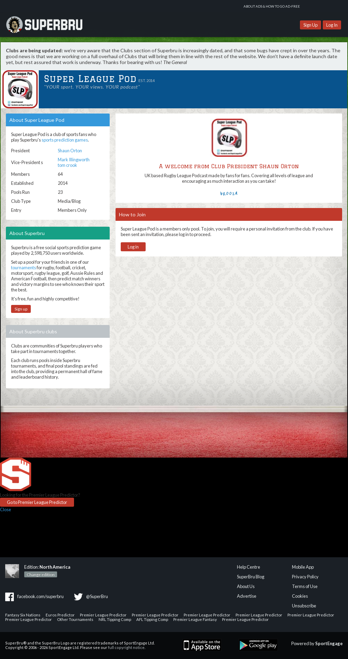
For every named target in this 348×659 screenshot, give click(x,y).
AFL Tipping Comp (152, 619)
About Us (246, 586)
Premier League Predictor (103, 615)
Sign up (21, 309)
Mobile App (303, 567)
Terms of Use (305, 586)
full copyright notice (126, 647)
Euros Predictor (60, 615)
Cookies (300, 596)
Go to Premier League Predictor (37, 502)
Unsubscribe (304, 605)
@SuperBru (97, 596)
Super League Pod (90, 79)
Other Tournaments (75, 619)
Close (5, 509)
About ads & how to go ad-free (272, 6)
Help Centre (248, 567)
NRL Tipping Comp (115, 619)
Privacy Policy (305, 576)
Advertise (246, 596)
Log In (332, 25)
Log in (133, 247)
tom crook (67, 165)
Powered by (317, 643)
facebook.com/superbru (40, 596)
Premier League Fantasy (195, 619)
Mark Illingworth (74, 159)
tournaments (23, 267)
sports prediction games (65, 140)
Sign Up (310, 25)
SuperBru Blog (250, 576)
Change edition (41, 574)
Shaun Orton (70, 150)
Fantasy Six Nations (22, 615)
